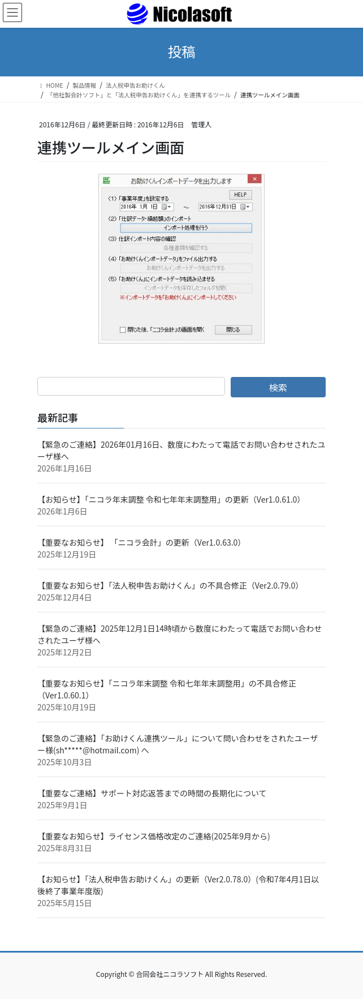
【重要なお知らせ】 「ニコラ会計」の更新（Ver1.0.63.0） (141, 542)
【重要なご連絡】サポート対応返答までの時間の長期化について (152, 793)
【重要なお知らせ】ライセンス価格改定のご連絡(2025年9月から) (153, 836)
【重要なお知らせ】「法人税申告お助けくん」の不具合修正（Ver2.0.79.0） (170, 585)
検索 (278, 387)
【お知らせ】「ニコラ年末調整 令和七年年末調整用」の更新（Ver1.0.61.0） (171, 499)
